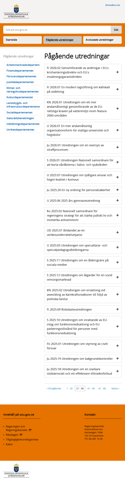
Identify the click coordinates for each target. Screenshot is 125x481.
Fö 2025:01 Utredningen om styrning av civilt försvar (84, 346)
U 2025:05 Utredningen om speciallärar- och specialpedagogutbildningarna (84, 247)
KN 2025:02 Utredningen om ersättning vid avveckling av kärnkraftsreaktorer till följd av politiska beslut (84, 294)
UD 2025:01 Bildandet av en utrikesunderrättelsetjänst (84, 232)
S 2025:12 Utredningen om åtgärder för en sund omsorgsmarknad (84, 277)
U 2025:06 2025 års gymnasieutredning (84, 200)
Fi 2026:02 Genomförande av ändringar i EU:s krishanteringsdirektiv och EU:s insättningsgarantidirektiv (84, 72)
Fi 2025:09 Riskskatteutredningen (84, 309)
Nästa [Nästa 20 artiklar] (115, 388)
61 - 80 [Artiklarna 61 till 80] (102, 388)
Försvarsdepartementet (21, 76)
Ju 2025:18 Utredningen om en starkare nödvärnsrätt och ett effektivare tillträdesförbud (84, 371)
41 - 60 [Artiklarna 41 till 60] (91, 388)
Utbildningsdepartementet (23, 124)
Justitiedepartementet (20, 82)
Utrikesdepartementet (20, 129)
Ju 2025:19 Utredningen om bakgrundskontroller (84, 359)
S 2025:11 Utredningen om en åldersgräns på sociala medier (84, 262)
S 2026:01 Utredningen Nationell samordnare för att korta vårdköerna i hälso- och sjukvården (84, 162)
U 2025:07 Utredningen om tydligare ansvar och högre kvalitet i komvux (84, 177)
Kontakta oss (112, 5)
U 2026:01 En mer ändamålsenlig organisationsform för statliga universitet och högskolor (84, 130)
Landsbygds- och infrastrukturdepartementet (23, 104)
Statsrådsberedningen (20, 118)
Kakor (9, 444)
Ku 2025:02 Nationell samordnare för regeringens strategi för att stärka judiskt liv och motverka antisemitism (84, 215)
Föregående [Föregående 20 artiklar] (54, 388)
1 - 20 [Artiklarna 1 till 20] (70, 388)
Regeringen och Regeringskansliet (17, 428)
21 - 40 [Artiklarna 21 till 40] (80, 388)
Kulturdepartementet (20, 97)
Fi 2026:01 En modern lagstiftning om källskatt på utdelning (84, 89)
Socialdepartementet (19, 112)
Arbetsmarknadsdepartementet (23, 65)
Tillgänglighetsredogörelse (22, 439)
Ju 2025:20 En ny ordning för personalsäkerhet (84, 190)
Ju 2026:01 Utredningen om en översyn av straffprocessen (84, 147)
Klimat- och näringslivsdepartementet (23, 89)
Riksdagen (12, 435)
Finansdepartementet (20, 70)
